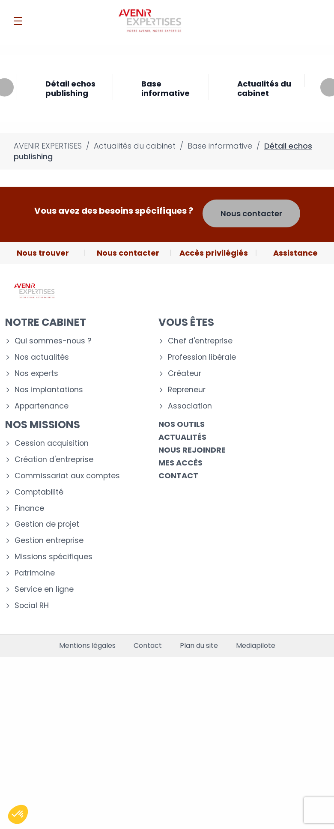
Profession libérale (202, 357)
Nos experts (36, 374)
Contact (178, 475)
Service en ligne (44, 589)
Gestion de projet (47, 524)
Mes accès (180, 462)
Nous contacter (251, 213)
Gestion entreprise (49, 541)
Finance (29, 508)
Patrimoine (35, 573)
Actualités (182, 437)
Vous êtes (186, 322)
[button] (18, 814)
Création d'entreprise (54, 460)
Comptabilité (39, 492)
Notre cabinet (45, 322)
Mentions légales (87, 645)
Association (190, 406)
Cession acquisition (52, 443)
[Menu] (18, 21)
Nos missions (42, 424)
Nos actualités (42, 357)
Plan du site (199, 645)
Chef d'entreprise (200, 341)
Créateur (184, 374)
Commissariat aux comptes (67, 476)
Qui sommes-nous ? (53, 341)
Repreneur (187, 390)
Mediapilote (255, 645)
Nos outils (181, 424)
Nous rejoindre (192, 449)
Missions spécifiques (53, 557)
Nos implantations (49, 390)
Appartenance (42, 406)
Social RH (32, 606)
